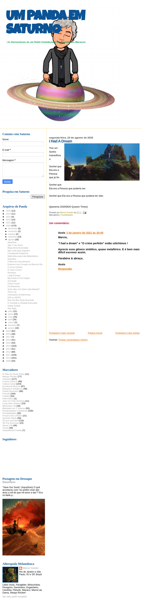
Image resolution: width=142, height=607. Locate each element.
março (11, 322)
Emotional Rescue (11, 386)
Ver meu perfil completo (14, 596)
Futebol (6, 396)
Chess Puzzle (14, 283)
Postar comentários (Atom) (73, 339)
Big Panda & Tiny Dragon (19, 278)
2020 (8, 225)
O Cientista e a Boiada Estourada (22, 303)
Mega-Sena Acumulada (18, 248)
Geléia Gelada (14, 306)
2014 (8, 346)
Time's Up (12, 292)
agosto (11, 239)
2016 (8, 339)
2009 (8, 361)
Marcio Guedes (31, 568)
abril (10, 319)
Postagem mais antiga (127, 333)
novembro (13, 231)
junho (11, 314)
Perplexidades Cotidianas (14, 410)
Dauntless (12, 259)
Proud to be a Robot (12, 415)
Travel (5, 428)
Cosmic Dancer (9, 381)
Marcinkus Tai (9, 406)
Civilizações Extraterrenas (19, 295)
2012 (8, 352)
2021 (8, 222)
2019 (8, 331)
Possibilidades (67, 215)
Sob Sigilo (12, 308)
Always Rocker (9, 376)
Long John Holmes (11, 403)
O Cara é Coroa (15, 270)
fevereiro (12, 325)
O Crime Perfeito (15, 267)
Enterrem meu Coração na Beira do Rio (25, 264)
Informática (7, 398)
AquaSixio (12, 242)
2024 (8, 213)
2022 (8, 219)
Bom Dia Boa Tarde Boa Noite (21, 300)
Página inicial (95, 333)
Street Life (7, 425)
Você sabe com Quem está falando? (24, 289)
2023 (8, 216)
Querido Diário (9, 418)
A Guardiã (12, 281)
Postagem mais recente (62, 333)
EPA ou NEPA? (14, 297)
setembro (12, 237)
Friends (6, 393)
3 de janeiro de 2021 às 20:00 (84, 232)
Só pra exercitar (10, 420)
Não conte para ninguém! (19, 250)
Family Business (10, 391)
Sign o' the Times (15, 245)
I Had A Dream (14, 275)
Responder (65, 268)
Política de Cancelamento (19, 261)
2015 (8, 343)
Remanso (12, 273)
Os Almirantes (14, 286)
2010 (8, 358)
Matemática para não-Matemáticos (23, 256)
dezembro (13, 228)
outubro (12, 234)
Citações (6, 379)
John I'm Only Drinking (13, 401)
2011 (8, 355)
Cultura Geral (9, 384)
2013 (8, 349)
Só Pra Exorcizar (10, 423)
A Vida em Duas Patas (13, 374)
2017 (8, 336)
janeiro (11, 328)
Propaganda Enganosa (18, 253)
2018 (8, 334)
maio (10, 317)
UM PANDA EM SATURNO (45, 23)
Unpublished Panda (12, 430)
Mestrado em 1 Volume (13, 408)
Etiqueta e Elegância (12, 388)
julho (10, 311)
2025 (8, 210)
